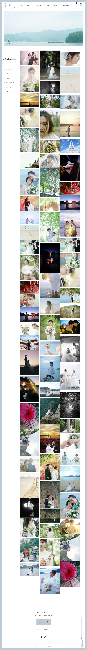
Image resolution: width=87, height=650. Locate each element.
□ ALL (6, 64)
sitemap (43, 631)
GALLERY (30, 5)
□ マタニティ (8, 78)
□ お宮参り (7, 87)
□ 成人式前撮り (9, 92)
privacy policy (43, 628)
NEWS (48, 5)
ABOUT (39, 5)
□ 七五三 (7, 73)
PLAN (21, 5)
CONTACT (66, 5)
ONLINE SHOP (57, 5)
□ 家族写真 (7, 69)
